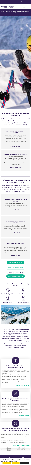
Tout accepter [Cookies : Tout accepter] (6, 463)
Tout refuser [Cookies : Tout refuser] (16, 463)
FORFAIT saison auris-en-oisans (15, 154)
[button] (24, 6)
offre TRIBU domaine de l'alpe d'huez (15, 222)
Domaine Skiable (8, 7)
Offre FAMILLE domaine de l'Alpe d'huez (15, 200)
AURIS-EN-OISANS (7, 6)
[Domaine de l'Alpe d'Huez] (8, 301)
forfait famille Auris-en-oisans (15, 132)
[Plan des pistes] (23, 301)
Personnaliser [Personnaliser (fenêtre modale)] (24, 463)
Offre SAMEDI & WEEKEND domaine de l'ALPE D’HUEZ (15, 244)
